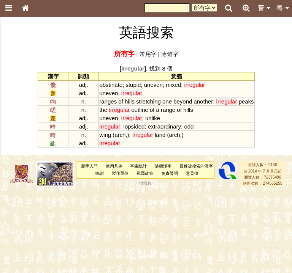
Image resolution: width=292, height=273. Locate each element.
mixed (173, 85)
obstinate (110, 85)
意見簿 (192, 173)
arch (119, 135)
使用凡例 (114, 166)
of (120, 101)
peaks (246, 101)
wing (105, 135)
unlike (152, 118)
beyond (182, 101)
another (203, 101)
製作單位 (120, 173)
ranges (108, 101)
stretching (148, 101)
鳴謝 (99, 173)
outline (139, 110)
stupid (133, 85)
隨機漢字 (163, 166)
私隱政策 (144, 173)
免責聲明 (169, 173)
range (168, 110)
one (167, 101)
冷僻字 (169, 54)
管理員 (146, 183)
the (103, 110)
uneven (153, 85)
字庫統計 (138, 166)
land (160, 135)
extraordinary (164, 126)
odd (189, 126)
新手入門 (89, 166)
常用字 (148, 54)
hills (130, 101)
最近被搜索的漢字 (196, 166)
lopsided (134, 126)
